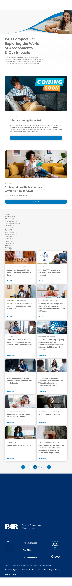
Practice (36, 241)
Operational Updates (12, 570)
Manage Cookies (10, 574)
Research (36, 246)
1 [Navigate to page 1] (30, 467)
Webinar (36, 250)
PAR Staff (36, 239)
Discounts (36, 228)
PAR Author (36, 237)
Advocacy (36, 219)
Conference (36, 226)
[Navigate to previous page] (23, 467)
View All (36, 215)
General (36, 230)
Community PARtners (36, 223)
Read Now (36, 138)
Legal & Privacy (54, 570)
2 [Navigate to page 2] (35, 467)
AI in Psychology (36, 221)
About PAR (36, 217)
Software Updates (28, 570)
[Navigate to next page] (49, 467)
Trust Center (42, 570)
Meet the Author (36, 232)
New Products (36, 234)
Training (36, 248)
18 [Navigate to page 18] (41, 467)
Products (36, 243)
